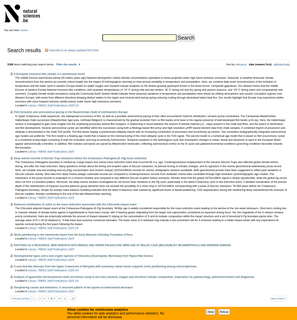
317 (73, 299)
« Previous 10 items (20, 299)
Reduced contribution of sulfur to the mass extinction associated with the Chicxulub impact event (75, 204)
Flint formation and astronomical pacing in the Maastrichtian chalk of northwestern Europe (71, 112)
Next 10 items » (278, 299)
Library (32, 105)
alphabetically (282, 64)
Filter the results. (67, 64)
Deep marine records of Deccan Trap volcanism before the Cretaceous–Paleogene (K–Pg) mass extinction (80, 158)
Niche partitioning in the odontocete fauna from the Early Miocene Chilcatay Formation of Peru (73, 234)
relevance (241, 64)
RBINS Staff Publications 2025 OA (58, 105)
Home (23, 30)
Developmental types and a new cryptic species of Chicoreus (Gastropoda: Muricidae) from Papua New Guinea (83, 255)
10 (59, 299)
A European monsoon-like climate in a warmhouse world (49, 73)
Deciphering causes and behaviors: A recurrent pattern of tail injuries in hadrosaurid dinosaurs (73, 287)
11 (65, 299)
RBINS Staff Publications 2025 (56, 151)
